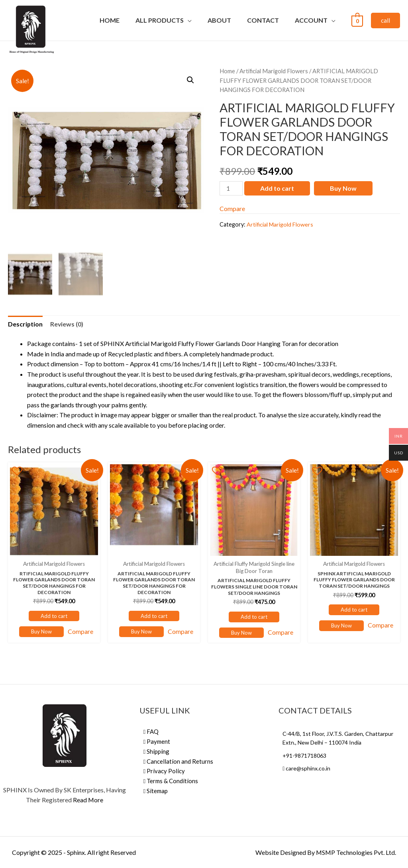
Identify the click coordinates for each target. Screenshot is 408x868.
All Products (159, 20)
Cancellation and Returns (178, 760)
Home (110, 20)
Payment (156, 741)
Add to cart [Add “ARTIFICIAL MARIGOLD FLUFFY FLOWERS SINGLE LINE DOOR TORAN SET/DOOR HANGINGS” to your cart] (254, 617)
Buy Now (343, 188)
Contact (263, 20)
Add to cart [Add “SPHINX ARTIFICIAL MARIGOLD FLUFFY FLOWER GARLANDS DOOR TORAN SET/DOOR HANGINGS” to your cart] (354, 609)
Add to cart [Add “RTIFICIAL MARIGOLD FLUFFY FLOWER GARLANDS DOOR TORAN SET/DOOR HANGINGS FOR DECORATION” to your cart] (54, 616)
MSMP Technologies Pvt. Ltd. (355, 852)
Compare (232, 208)
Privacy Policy (164, 770)
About (219, 20)
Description (25, 324)
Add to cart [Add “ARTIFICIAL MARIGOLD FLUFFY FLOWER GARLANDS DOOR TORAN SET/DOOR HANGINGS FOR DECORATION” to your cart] (154, 616)
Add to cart (277, 188)
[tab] (25, 324)
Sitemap (155, 789)
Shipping (156, 751)
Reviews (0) (67, 324)
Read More (88, 800)
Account (311, 20)
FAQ (151, 731)
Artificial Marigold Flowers (273, 70)
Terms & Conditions (170, 779)
